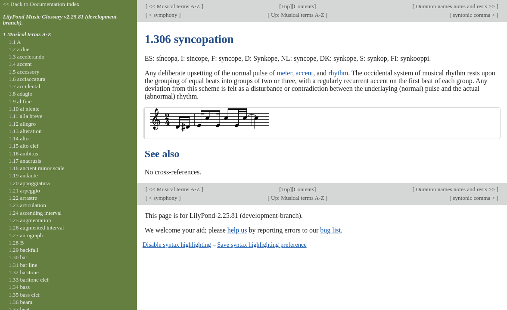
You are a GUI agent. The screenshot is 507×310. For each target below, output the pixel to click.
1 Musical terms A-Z (27, 34)
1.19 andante (23, 175)
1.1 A (15, 42)
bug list (330, 230)
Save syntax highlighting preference (261, 244)
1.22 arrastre (23, 198)
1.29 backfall (23, 250)
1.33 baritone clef (29, 279)
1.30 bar (18, 257)
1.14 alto (18, 138)
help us (237, 230)
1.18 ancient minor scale (37, 168)
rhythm (338, 73)
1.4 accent (20, 64)
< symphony (163, 15)
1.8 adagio (20, 93)
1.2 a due (19, 49)
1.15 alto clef (24, 146)
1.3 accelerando (26, 56)
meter (284, 73)
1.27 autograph (26, 235)
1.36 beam (20, 302)
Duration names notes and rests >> (455, 6)
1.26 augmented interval (36, 227)
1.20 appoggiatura (29, 183)
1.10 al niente (24, 108)
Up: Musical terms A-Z (298, 15)
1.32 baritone (24, 272)
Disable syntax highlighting (177, 244)
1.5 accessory (24, 71)
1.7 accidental (24, 86)
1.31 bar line (23, 265)
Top (285, 6)
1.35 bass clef (24, 294)
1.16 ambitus (23, 153)
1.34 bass (19, 287)
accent (304, 73)
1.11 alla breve (25, 116)
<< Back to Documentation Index (41, 4)
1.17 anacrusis (25, 161)
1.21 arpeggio (24, 190)
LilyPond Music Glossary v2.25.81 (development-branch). (60, 19)
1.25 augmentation (30, 220)
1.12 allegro (22, 124)
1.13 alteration (25, 131)
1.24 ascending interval (35, 213)
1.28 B (16, 242)
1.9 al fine (20, 101)
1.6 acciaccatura (27, 79)
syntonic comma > (474, 15)
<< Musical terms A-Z (174, 6)
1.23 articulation (27, 205)
